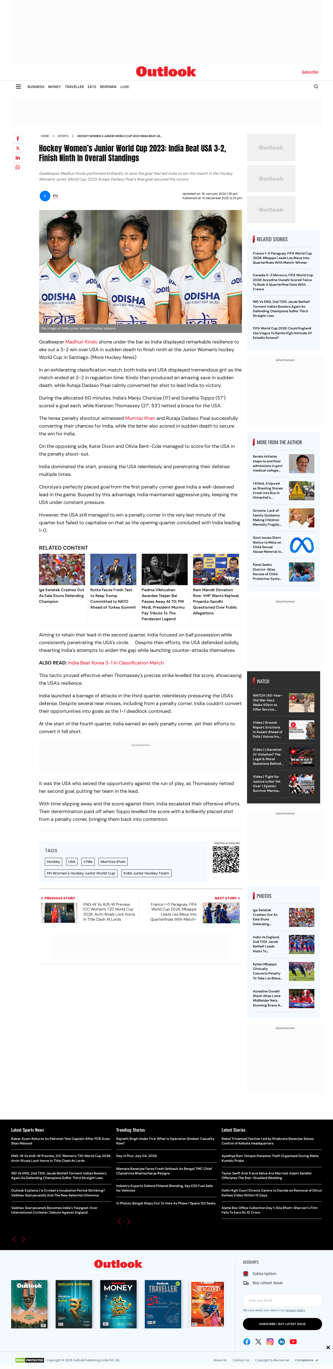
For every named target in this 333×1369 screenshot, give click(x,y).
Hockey (53, 861)
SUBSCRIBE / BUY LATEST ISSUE (282, 1324)
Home (45, 136)
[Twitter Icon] (258, 1342)
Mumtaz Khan (140, 418)
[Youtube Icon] (293, 1342)
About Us (220, 1360)
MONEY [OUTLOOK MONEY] (54, 87)
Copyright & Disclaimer (272, 1360)
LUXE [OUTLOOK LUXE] (124, 87)
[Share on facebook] (18, 138)
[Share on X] (18, 148)
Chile (88, 861)
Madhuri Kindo (81, 342)
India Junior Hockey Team (146, 873)
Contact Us (240, 1360)
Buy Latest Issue (268, 1283)
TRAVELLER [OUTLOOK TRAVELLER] (74, 87)
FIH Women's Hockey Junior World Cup (81, 873)
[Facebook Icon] (247, 1342)
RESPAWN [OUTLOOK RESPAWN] (108, 87)
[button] (14, 1239)
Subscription (264, 1273)
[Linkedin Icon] (282, 1342)
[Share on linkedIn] (18, 157)
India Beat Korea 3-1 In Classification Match (116, 663)
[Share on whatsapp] (18, 167)
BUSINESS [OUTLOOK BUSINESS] (36, 87)
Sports (63, 136)
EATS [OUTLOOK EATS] (92, 87)
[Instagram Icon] (270, 1342)
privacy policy (295, 1310)
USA (71, 861)
